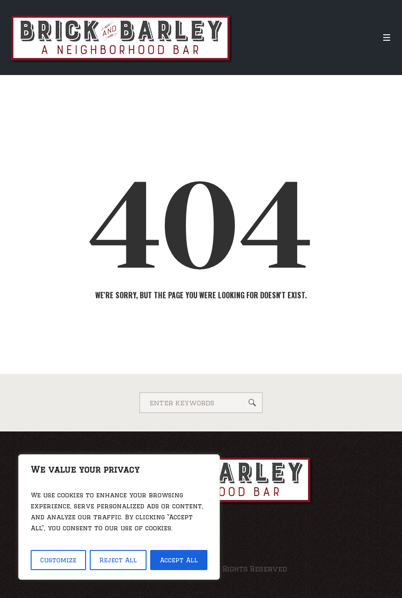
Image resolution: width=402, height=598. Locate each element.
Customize (58, 560)
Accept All (179, 560)
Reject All (118, 560)
